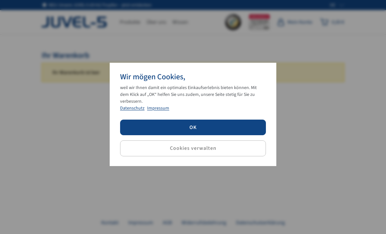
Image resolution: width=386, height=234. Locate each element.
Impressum (158, 108)
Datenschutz (132, 108)
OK (193, 127)
